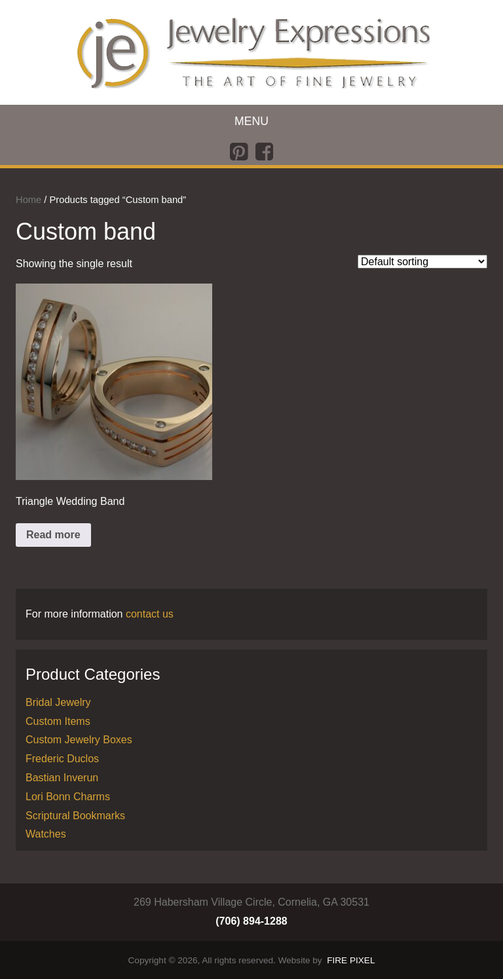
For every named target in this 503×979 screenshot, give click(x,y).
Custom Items (58, 721)
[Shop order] (422, 261)
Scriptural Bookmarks (75, 815)
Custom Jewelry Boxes (79, 739)
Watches (46, 834)
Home (28, 199)
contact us (150, 613)
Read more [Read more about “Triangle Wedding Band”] (53, 534)
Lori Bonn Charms (68, 796)
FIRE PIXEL (351, 960)
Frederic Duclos (62, 758)
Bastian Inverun (62, 777)
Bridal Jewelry (58, 702)
